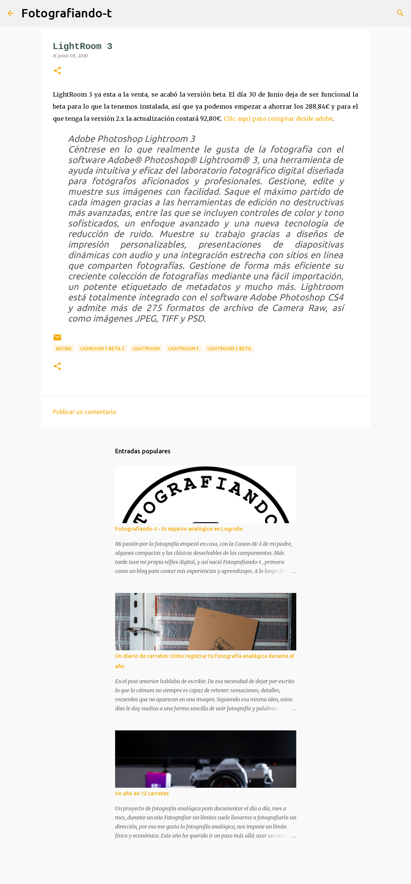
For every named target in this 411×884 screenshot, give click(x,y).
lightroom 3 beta (229, 348)
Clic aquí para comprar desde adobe (278, 118)
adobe (64, 348)
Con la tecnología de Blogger (205, 873)
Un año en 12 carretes (142, 793)
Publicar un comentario (84, 411)
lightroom (146, 348)
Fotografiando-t (66, 13)
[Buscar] (122, 13)
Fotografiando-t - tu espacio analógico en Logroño (179, 529)
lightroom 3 (183, 348)
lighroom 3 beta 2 (102, 348)
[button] (57, 71)
